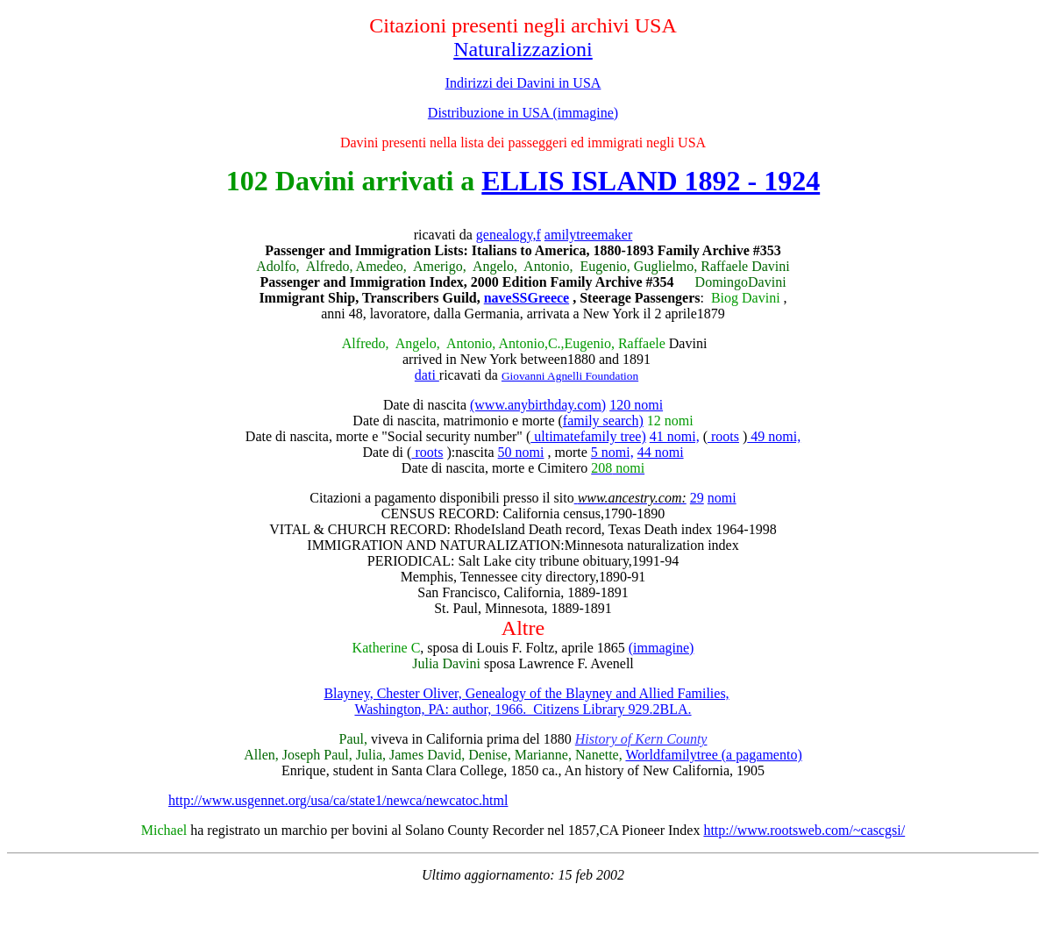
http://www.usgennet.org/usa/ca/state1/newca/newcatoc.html (338, 800)
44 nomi (660, 452)
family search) (603, 420)
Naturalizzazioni (523, 49)
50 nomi (521, 452)
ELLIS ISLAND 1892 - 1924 (650, 180)
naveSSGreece (526, 297)
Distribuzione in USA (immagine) (523, 112)
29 (697, 497)
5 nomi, (612, 452)
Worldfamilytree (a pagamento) (713, 754)
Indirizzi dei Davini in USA (523, 82)
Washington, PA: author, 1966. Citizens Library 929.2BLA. (522, 709)
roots (723, 436)
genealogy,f (508, 234)
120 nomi (636, 404)
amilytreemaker (588, 234)
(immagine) (661, 647)
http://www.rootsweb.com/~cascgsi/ (804, 830)
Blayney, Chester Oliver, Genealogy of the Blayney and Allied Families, (526, 693)
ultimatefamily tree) (588, 436)
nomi (722, 497)
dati (427, 374)
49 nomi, (774, 436)
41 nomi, (675, 436)
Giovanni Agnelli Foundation (570, 375)
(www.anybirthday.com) (538, 404)
